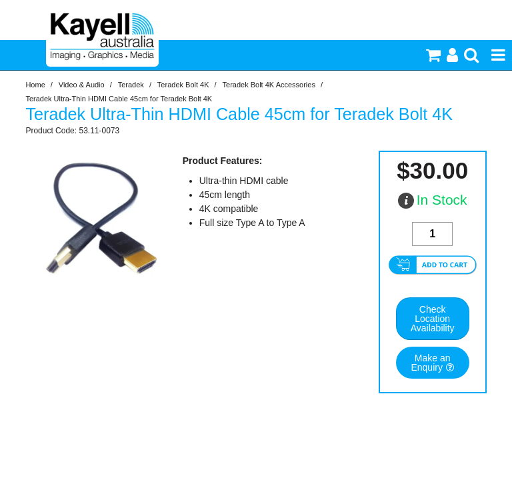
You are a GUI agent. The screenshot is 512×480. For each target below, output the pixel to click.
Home (35, 85)
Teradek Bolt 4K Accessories (269, 85)
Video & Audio (82, 85)
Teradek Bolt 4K (183, 85)
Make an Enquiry (430, 363)
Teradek (131, 85)
